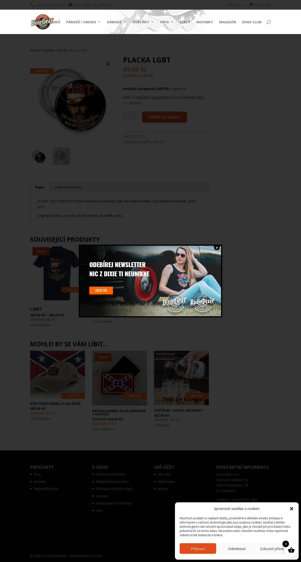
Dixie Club (251, 22)
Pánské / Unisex (81, 22)
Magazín (227, 22)
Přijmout (198, 548)
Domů (54, 22)
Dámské (114, 22)
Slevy (185, 22)
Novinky (204, 22)
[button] (291, 508)
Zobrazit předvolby (275, 548)
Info (164, 22)
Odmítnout (237, 548)
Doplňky (140, 22)
